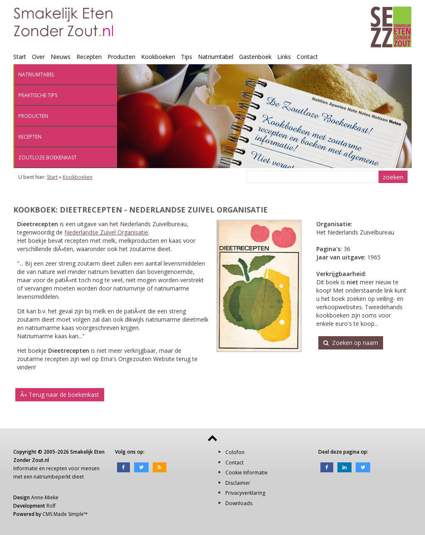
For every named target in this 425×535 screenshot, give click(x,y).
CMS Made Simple (63, 514)
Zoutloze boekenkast (47, 157)
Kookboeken (158, 57)
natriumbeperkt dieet (59, 476)
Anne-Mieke (45, 497)
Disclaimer (237, 482)
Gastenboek (255, 57)
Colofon (234, 452)
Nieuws (61, 57)
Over (38, 57)
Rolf (51, 505)
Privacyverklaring (245, 492)
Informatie (25, 468)
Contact (307, 57)
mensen (90, 468)
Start (19, 57)
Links (284, 57)
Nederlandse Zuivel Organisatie (106, 232)
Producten (121, 57)
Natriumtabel (215, 57)
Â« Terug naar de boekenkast (59, 394)
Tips (186, 57)
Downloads (238, 503)
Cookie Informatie (246, 472)
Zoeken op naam (350, 343)
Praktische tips (37, 95)
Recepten (89, 57)
